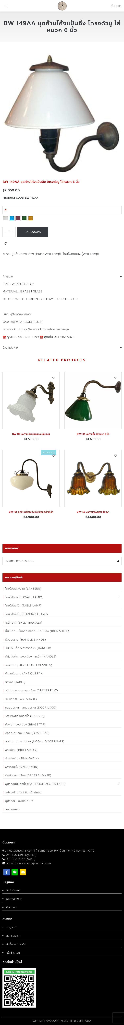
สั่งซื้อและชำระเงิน (16, 944)
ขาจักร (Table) (15, 682)
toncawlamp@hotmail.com (33, 863)
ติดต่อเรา (11, 907)
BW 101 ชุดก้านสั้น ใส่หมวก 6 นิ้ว (93, 434)
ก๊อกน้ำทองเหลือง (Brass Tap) (25, 725)
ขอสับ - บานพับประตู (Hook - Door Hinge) (34, 741)
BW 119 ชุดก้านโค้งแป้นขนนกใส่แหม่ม (31, 434)
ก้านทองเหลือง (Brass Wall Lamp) (38, 254)
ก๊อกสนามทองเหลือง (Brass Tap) (27, 733)
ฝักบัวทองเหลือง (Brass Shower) (28, 775)
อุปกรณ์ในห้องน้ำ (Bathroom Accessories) (35, 784)
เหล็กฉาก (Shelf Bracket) (24, 623)
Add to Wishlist (5, 244)
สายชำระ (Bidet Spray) (21, 750)
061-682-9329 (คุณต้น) (20, 859)
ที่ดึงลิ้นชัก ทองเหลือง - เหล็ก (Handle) (31, 657)
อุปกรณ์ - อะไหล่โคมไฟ (19, 801)
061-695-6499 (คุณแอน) (21, 855)
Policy (88, 1020)
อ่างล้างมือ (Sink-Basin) (22, 758)
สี (5, 210)
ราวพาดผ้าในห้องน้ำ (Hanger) (25, 716)
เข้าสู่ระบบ (11, 927)
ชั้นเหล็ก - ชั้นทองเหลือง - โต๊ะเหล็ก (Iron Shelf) (37, 631)
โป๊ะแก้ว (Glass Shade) (21, 699)
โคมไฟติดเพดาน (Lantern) (23, 589)
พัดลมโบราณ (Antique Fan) (24, 673)
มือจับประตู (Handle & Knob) (25, 640)
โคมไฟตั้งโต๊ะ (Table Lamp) (23, 606)
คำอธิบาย (7, 277)
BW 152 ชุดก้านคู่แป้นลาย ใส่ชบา (93, 512)
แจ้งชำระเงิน (13, 953)
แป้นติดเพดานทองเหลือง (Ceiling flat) (31, 690)
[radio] (5, 218)
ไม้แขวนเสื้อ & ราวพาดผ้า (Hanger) (28, 648)
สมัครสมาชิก (13, 936)
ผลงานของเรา (14, 899)
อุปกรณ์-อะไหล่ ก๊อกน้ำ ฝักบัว (23, 792)
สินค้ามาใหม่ (12, 809)
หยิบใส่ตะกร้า (33, 232)
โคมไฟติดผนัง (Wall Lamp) (81, 254)
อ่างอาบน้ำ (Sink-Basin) (21, 767)
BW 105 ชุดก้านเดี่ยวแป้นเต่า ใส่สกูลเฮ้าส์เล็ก (31, 512)
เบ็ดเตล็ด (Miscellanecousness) (28, 665)
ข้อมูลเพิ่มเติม (10, 348)
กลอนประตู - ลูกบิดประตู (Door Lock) (30, 708)
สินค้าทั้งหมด (13, 890)
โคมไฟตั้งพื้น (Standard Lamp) (26, 614)
